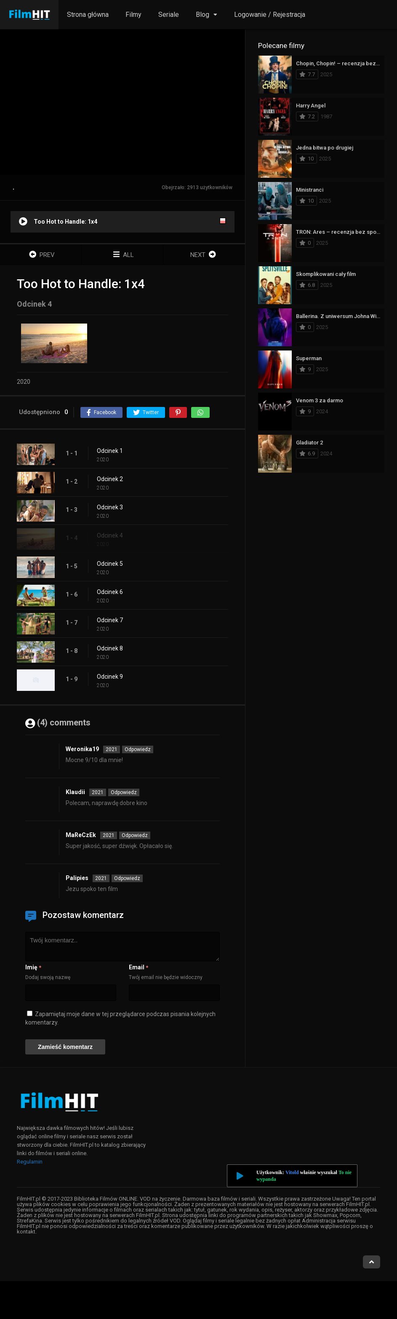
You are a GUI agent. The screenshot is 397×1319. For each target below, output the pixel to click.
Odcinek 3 (110, 507)
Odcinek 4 (110, 535)
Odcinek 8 (110, 648)
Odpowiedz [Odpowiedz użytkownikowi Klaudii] (124, 792)
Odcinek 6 (110, 592)
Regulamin (30, 1161)
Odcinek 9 (110, 676)
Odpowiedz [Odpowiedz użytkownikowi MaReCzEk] (135, 835)
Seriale (168, 15)
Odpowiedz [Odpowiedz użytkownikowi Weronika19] (138, 749)
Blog (202, 15)
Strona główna (88, 15)
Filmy (133, 15)
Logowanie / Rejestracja (269, 15)
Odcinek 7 (110, 620)
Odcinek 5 (110, 563)
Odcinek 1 (110, 450)
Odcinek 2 (110, 479)
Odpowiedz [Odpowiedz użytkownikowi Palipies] (127, 878)
